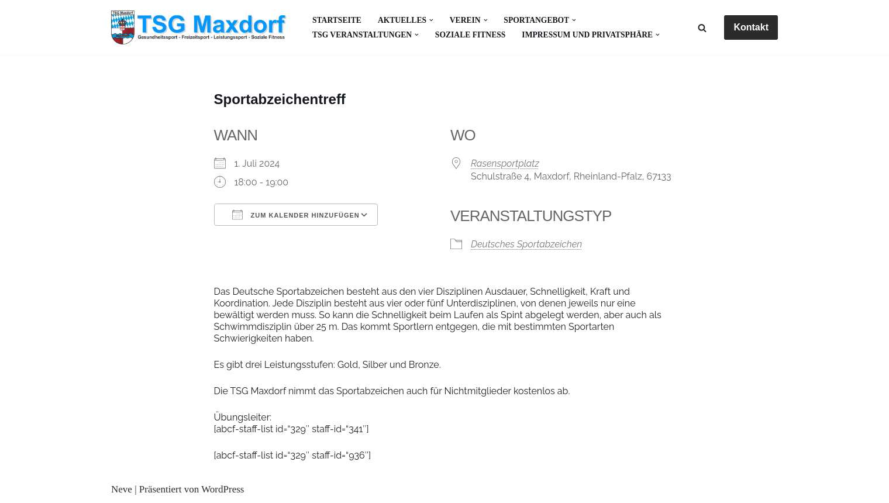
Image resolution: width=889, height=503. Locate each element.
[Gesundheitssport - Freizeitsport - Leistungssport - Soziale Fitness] (201, 27)
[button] (431, 20)
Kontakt (751, 27)
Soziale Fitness (470, 34)
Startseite (336, 20)
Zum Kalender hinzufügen (296, 214)
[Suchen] (702, 27)
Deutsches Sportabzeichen (526, 244)
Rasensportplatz (505, 163)
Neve (121, 489)
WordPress (222, 489)
